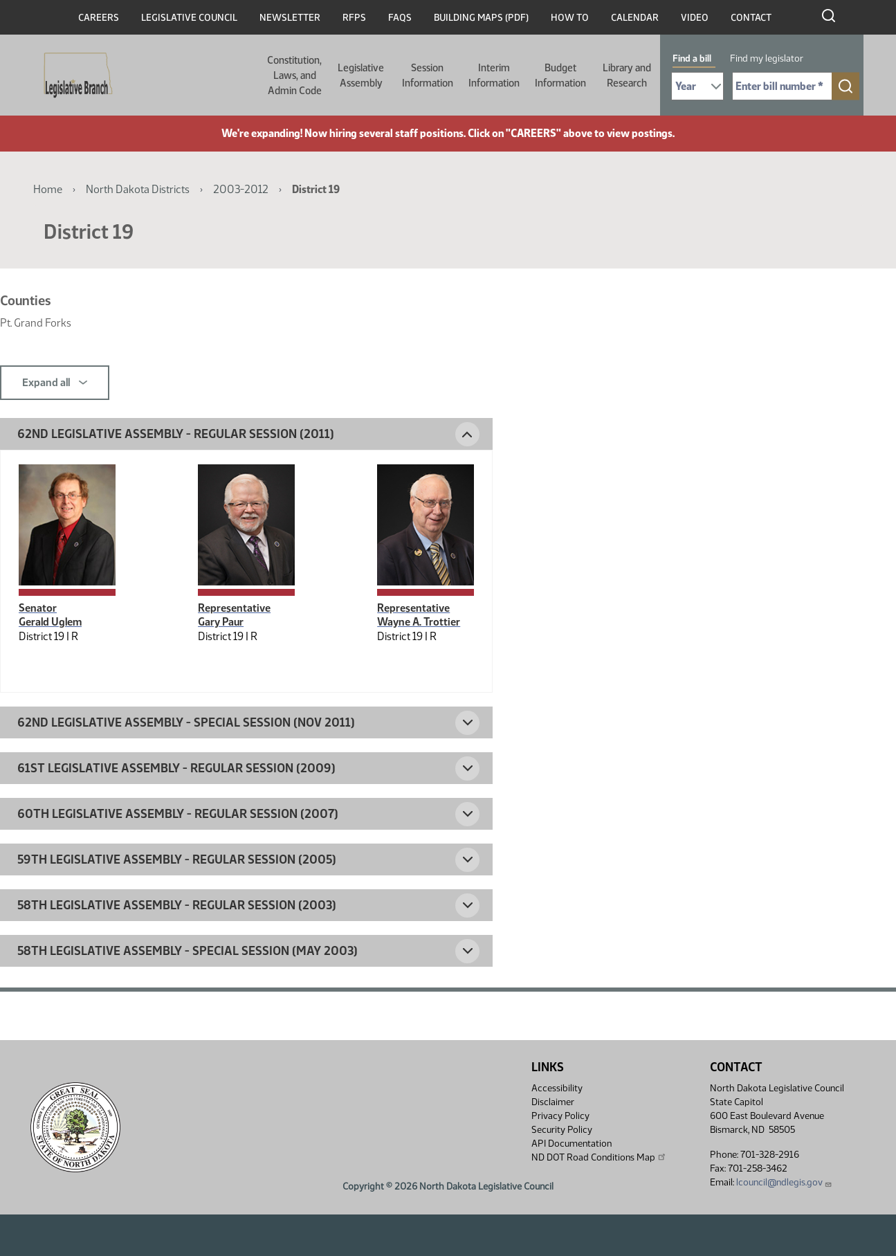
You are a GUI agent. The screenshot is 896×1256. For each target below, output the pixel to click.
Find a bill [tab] (692, 58)
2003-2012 (240, 189)
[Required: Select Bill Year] (697, 86)
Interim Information (494, 75)
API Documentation (571, 1143)
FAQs (400, 18)
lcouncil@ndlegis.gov (784, 1182)
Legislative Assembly (361, 75)
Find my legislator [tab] (766, 58)
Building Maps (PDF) (481, 18)
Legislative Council (189, 18)
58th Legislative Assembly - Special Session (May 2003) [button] (187, 950)
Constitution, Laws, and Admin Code (294, 75)
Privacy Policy (560, 1116)
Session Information (427, 75)
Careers (98, 18)
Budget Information (560, 75)
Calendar (635, 18)
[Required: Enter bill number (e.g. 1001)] (782, 86)
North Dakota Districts (138, 189)
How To (570, 18)
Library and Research (627, 75)
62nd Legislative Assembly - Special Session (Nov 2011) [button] (186, 722)
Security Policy (561, 1130)
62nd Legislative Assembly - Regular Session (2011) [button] (175, 434)
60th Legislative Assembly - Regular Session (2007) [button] (177, 813)
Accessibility (557, 1088)
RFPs (354, 18)
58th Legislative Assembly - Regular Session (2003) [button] (176, 905)
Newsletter (289, 18)
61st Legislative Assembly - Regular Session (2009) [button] (176, 768)
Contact (751, 18)
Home (47, 189)
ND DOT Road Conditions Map (599, 1157)
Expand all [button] (54, 382)
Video (694, 18)
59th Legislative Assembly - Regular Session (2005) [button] (176, 859)
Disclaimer (552, 1102)
